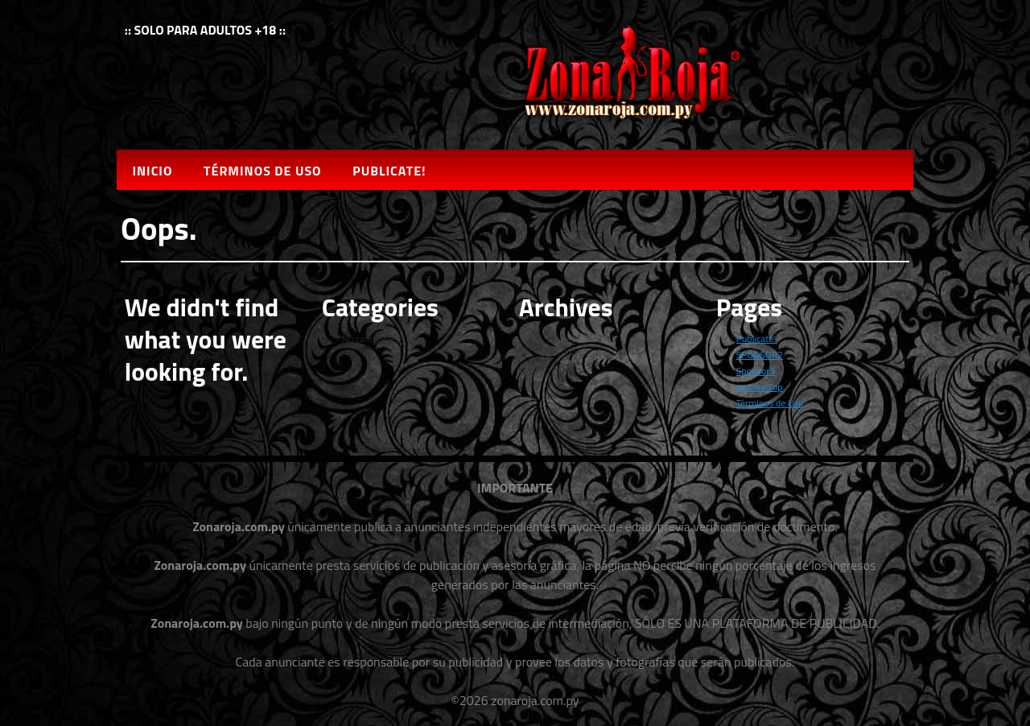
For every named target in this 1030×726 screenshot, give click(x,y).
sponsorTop (759, 386)
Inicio (152, 170)
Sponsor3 (755, 370)
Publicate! (389, 170)
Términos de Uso (262, 170)
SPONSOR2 (759, 354)
